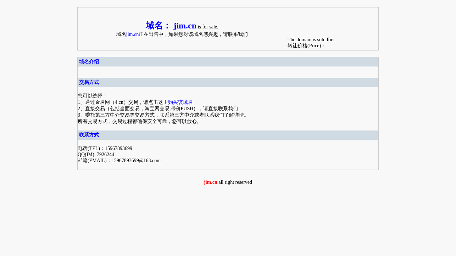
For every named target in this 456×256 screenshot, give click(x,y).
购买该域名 (180, 102)
